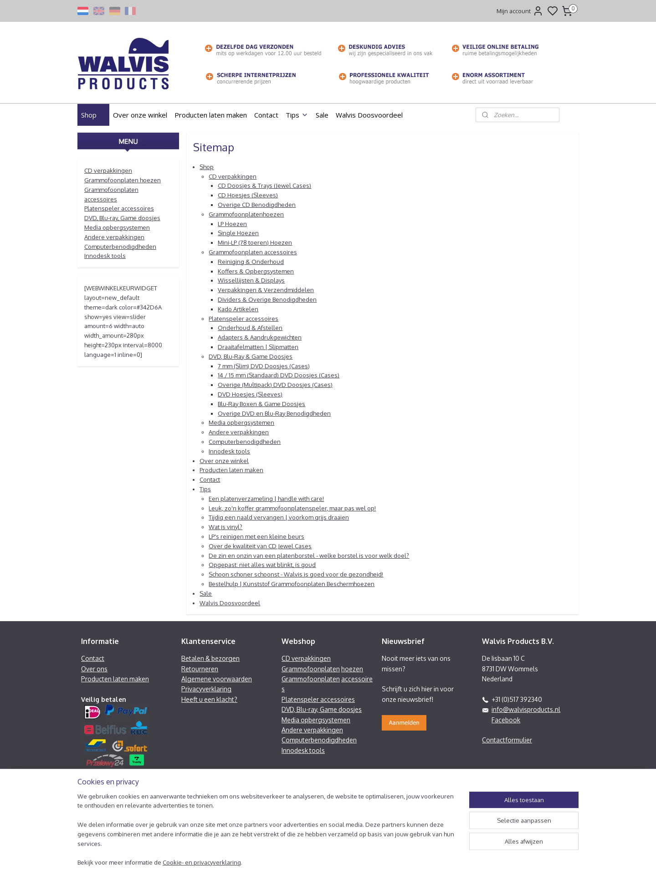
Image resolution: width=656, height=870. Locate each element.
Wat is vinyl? (225, 526)
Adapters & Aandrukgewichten (260, 337)
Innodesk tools (229, 451)
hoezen (352, 669)
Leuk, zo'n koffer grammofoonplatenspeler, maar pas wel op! (292, 508)
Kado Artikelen (238, 309)
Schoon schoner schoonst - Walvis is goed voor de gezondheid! (296, 574)
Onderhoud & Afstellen (250, 327)
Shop (93, 114)
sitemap (360, 853)
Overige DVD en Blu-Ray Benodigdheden (274, 413)
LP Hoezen (232, 223)
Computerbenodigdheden (245, 441)
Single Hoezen (238, 233)
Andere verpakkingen (239, 432)
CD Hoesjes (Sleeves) (248, 195)
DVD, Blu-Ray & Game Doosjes (250, 356)
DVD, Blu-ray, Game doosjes (122, 217)
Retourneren (199, 669)
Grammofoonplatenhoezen (246, 214)
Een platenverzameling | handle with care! (266, 498)
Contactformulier (507, 740)
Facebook (506, 720)
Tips (297, 114)
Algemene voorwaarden (216, 679)
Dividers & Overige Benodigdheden (267, 299)
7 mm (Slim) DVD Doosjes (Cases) (264, 366)
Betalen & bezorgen (210, 658)
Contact (266, 114)
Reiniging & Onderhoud (251, 261)
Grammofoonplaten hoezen (122, 180)
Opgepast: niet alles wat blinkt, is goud (262, 564)
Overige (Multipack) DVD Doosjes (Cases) (275, 384)
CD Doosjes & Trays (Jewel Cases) (264, 185)
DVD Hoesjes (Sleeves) (250, 394)
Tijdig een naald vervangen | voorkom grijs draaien (279, 517)
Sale (322, 114)
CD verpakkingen (232, 176)
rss (376, 853)
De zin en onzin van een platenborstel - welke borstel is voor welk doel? (309, 555)
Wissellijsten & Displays (251, 280)
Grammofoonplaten (311, 669)
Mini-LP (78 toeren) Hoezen (255, 242)
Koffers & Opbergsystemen (256, 271)
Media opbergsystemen (241, 422)
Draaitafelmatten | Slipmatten (258, 346)
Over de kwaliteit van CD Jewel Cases (260, 546)
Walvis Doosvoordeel (369, 114)
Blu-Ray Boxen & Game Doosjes (261, 403)
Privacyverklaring (206, 689)
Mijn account (520, 10)
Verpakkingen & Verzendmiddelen (266, 289)
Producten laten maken (210, 114)
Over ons (94, 669)
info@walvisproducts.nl (526, 709)
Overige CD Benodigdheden (257, 204)
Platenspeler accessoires (243, 318)
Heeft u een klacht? (209, 699)
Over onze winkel (140, 114)
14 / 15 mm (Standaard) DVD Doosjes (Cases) (278, 375)
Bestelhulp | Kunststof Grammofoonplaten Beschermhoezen (291, 583)
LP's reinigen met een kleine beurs (256, 536)
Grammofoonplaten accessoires (253, 252)
